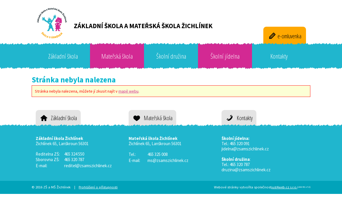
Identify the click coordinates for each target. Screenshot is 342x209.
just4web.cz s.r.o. (284, 187)
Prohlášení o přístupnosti (98, 187)
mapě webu (128, 91)
